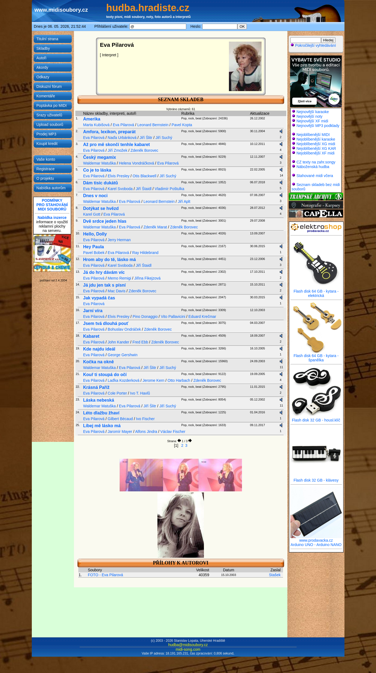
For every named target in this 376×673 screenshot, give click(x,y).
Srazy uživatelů (49, 115)
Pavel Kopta (182, 125)
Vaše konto (45, 159)
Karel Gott (91, 214)
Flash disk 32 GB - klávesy (316, 478)
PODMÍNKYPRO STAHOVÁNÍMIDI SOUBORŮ (52, 204)
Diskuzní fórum (49, 86)
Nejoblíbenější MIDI (313, 134)
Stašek (275, 575)
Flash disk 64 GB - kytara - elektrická (316, 292)
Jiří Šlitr (146, 137)
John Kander (118, 342)
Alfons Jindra (146, 431)
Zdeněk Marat (155, 227)
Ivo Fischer (145, 419)
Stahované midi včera (314, 175)
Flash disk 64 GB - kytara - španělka (316, 356)
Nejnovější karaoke (312, 112)
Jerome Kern (153, 380)
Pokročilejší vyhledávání (313, 45)
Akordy (42, 67)
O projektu (45, 178)
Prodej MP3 (46, 134)
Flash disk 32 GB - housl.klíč (316, 418)
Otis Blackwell (144, 176)
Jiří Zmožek (117, 150)
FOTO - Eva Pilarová (105, 575)
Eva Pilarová (123, 125)
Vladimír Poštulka (169, 189)
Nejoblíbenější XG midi (315, 144)
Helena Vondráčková (136, 163)
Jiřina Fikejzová (147, 278)
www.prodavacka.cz (316, 538)
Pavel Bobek (94, 252)
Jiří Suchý (164, 137)
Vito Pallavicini (173, 316)
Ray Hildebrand (145, 252)
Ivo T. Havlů (140, 393)
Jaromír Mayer (120, 431)
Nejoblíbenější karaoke (315, 139)
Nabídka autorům (51, 188)
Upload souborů (49, 124)
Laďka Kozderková (123, 380)
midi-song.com (188, 649)
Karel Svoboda (120, 189)
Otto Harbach (178, 380)
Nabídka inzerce (52, 217)
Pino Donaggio (145, 316)
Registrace (45, 169)
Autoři (41, 58)
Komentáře (45, 96)
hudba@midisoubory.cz (188, 645)
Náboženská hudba (312, 167)
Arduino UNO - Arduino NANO (316, 544)
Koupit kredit (47, 143)
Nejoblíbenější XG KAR (316, 148)
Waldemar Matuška (99, 163)
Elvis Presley (118, 176)
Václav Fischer (172, 431)
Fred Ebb (140, 342)
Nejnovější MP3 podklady (317, 125)
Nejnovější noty (309, 116)
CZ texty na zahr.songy (315, 162)
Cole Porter (117, 393)
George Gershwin (123, 355)
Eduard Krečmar (202, 316)
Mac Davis (116, 291)
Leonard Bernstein (152, 125)
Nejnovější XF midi (312, 121)
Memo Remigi (119, 278)
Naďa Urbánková (122, 137)
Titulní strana (47, 39)
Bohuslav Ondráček (124, 329)
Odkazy (42, 77)
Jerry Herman (119, 240)
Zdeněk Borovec (144, 150)
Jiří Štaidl (144, 189)
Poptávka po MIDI (51, 105)
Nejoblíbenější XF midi (315, 153)
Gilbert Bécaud (120, 419)
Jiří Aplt (184, 201)
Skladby (43, 48)
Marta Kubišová (96, 125)
